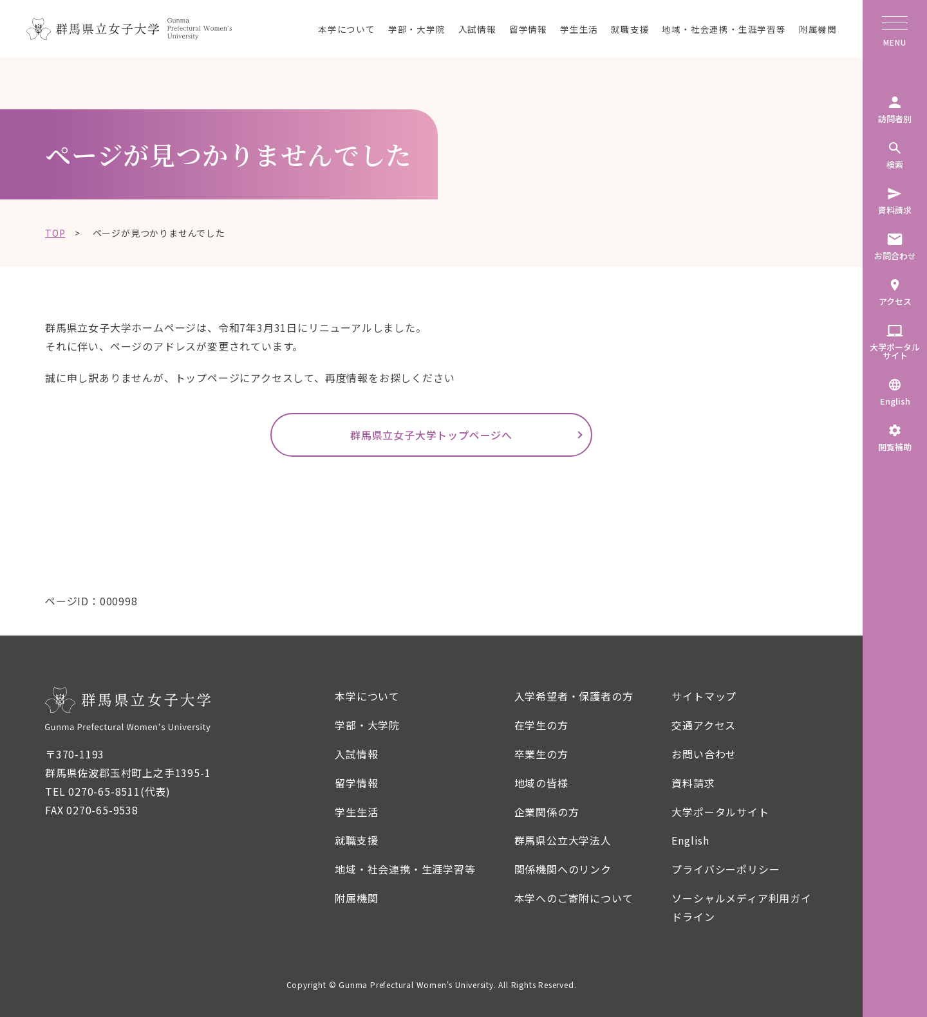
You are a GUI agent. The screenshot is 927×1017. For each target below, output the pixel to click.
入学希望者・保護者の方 (573, 696)
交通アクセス (703, 725)
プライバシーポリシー (725, 869)
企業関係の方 (546, 812)
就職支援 (630, 29)
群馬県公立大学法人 (563, 840)
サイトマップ (703, 696)
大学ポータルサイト (720, 812)
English (690, 840)
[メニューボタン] (895, 25)
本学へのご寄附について (573, 898)
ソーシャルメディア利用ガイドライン (741, 907)
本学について (346, 29)
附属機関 (818, 29)
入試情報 (477, 29)
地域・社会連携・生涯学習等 (723, 29)
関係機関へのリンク (563, 869)
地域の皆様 (541, 783)
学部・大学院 (416, 29)
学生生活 (579, 29)
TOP (55, 232)
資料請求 (693, 783)
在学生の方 (541, 725)
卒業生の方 (541, 754)
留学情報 (528, 29)
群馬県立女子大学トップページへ (431, 435)
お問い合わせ (703, 754)
